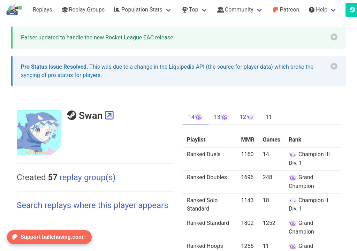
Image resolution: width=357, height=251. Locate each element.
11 (269, 117)
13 (221, 117)
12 (247, 117)
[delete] (334, 36)
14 (195, 117)
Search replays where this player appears (92, 205)
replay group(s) (81, 177)
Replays (42, 9)
